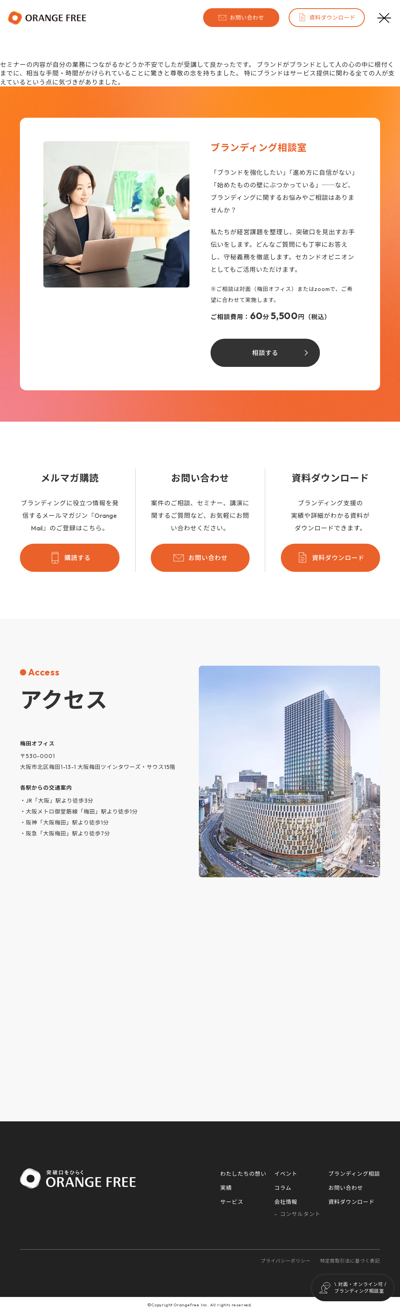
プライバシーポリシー (286, 1261)
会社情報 (285, 1201)
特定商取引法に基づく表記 (350, 1261)
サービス (231, 1201)
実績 (226, 1187)
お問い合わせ (241, 17)
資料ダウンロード (326, 17)
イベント (285, 1173)
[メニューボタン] (384, 17)
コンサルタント (300, 1214)
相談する (265, 353)
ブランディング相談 (354, 1173)
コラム (282, 1187)
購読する (70, 557)
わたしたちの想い (243, 1173)
